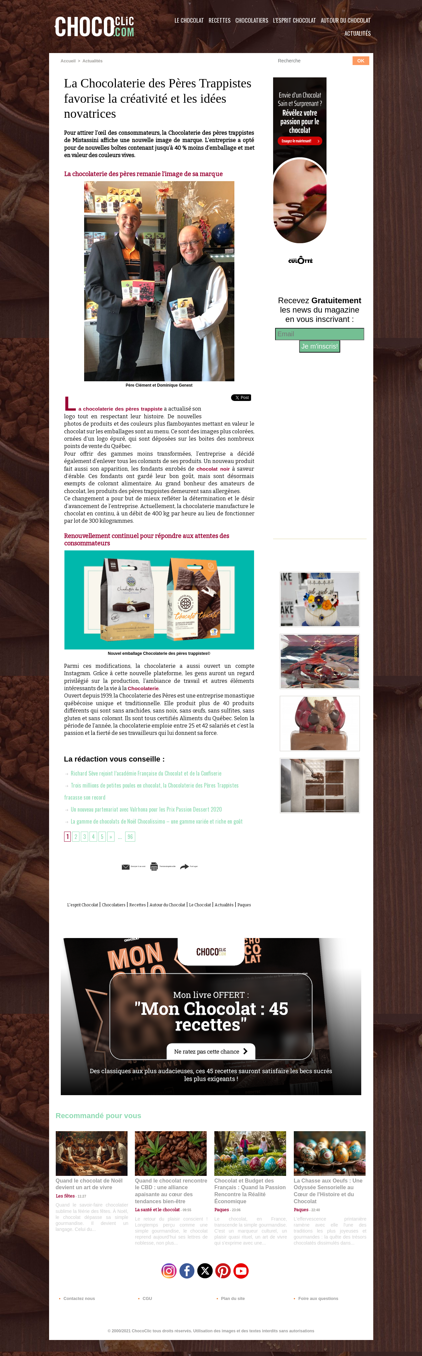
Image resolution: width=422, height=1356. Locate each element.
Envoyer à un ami (108, 878)
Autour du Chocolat (346, 20)
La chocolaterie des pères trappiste (117, 409)
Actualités (358, 33)
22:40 (313, 1221)
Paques (175, 924)
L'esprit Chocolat (294, 20)
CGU (145, 1315)
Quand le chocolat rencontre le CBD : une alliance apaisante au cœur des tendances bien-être (170, 1206)
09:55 (181, 1221)
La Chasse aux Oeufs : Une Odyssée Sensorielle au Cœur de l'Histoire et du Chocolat (327, 1206)
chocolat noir (213, 469)
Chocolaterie (144, 689)
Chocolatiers (251, 20)
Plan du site (230, 1315)
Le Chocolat (189, 20)
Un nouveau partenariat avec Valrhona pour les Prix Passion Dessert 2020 (150, 809)
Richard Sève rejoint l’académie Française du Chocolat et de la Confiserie (149, 773)
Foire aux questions (313, 1315)
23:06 (233, 1228)
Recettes (220, 20)
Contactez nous (75, 1315)
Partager (220, 878)
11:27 (78, 1215)
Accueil (68, 61)
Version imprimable (169, 878)
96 (132, 848)
